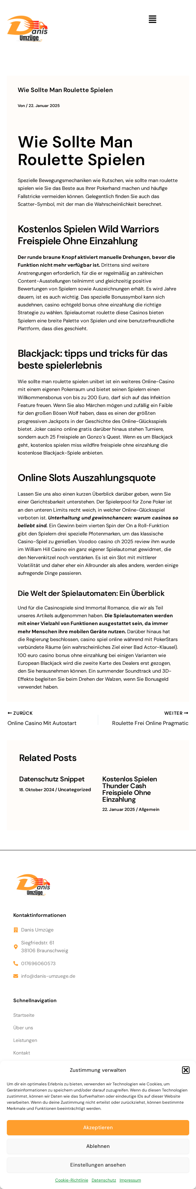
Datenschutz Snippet (49, 778)
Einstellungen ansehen (98, 1164)
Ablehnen (98, 1146)
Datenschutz (104, 1180)
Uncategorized (73, 788)
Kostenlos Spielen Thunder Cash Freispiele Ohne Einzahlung (136, 784)
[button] (185, 1070)
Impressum (130, 1180)
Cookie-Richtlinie (71, 1180)
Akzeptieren (98, 1127)
